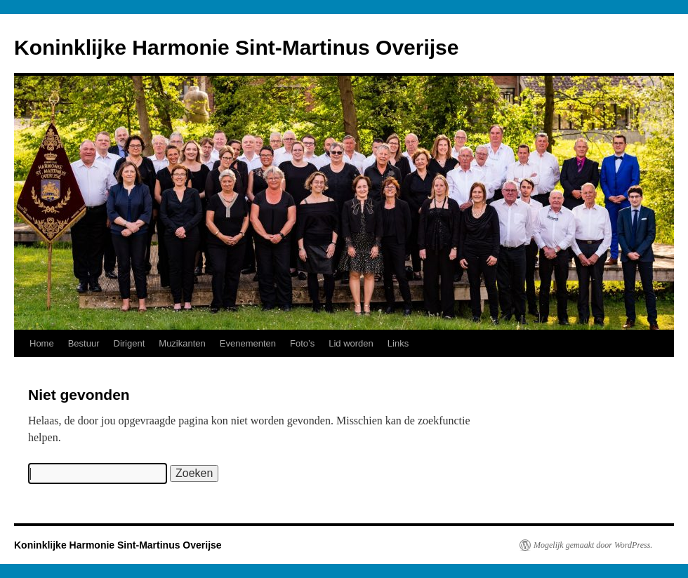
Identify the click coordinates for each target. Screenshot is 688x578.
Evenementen (248, 343)
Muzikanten (182, 343)
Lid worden (351, 343)
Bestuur (84, 343)
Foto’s (302, 343)
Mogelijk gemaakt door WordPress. (593, 545)
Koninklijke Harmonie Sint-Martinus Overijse (236, 47)
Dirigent (129, 343)
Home (41, 343)
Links (398, 343)
